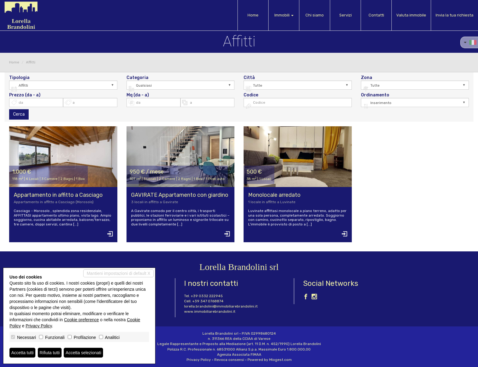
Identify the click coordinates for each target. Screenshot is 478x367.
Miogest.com (280, 360)
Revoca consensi (229, 360)
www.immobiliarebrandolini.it (209, 311)
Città (249, 77)
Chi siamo (314, 15)
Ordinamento (375, 95)
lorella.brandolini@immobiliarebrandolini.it (221, 306)
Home (253, 15)
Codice (251, 95)
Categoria (137, 77)
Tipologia (19, 77)
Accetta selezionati (83, 352)
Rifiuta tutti (50, 352)
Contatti (376, 15)
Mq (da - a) (138, 95)
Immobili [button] (284, 15)
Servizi (345, 15)
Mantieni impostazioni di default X (118, 273)
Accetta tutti (22, 352)
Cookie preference (81, 319)
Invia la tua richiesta (454, 15)
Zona (366, 77)
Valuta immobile (411, 15)
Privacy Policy (199, 360)
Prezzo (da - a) (25, 95)
